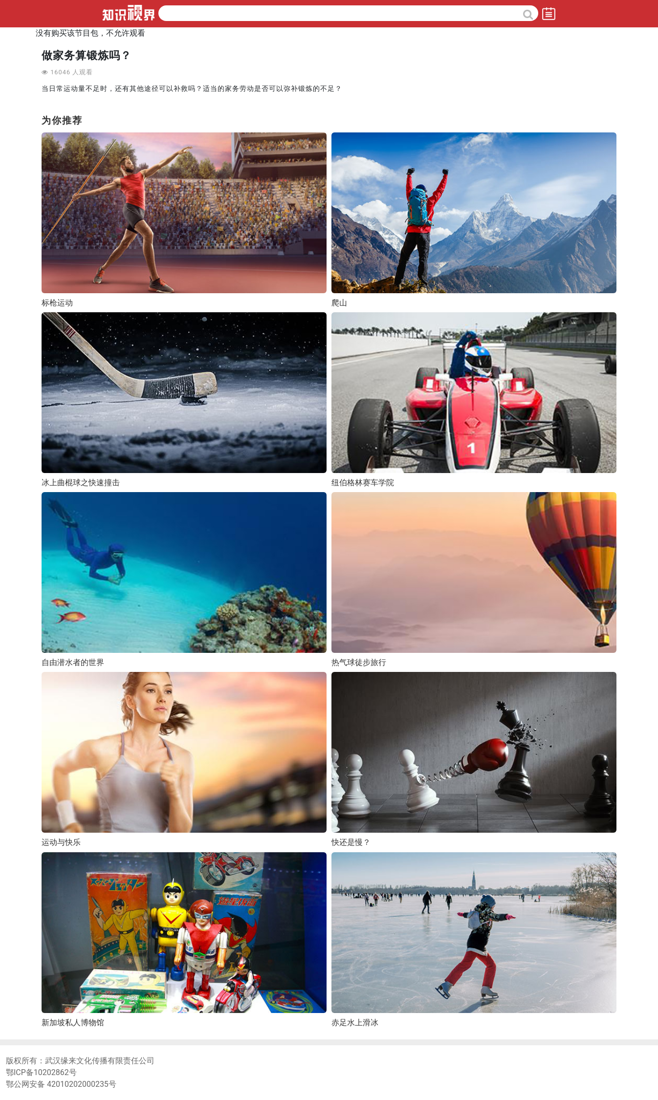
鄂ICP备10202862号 (41, 1072)
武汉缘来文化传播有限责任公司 (99, 1060)
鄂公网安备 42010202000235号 (61, 1084)
